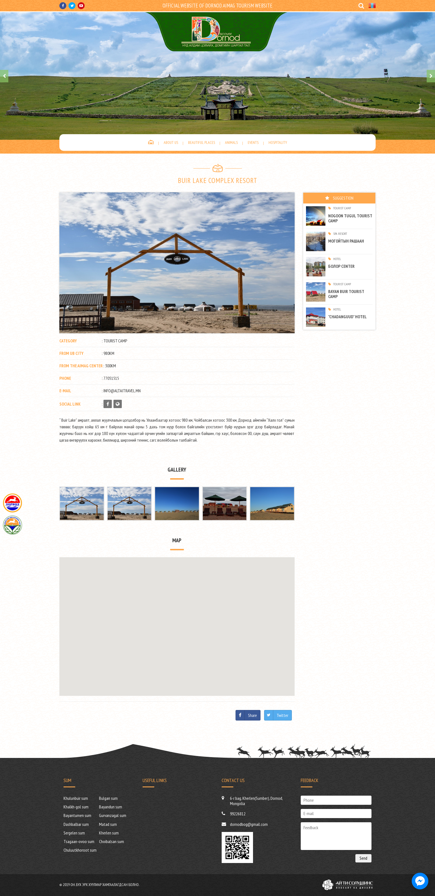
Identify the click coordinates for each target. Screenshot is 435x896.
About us (171, 142)
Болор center (341, 266)
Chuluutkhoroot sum (80, 850)
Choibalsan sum (111, 841)
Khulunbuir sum (76, 798)
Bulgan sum (108, 798)
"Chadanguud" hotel (347, 316)
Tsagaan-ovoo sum (79, 841)
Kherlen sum (109, 833)
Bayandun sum (110, 807)
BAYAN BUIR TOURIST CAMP (346, 294)
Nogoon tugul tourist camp (350, 218)
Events (253, 142)
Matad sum (108, 824)
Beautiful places (201, 142)
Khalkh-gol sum (76, 807)
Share (252, 715)
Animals (231, 142)
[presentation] (4, 76)
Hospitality (278, 142)
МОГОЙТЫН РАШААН (346, 241)
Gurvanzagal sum (112, 815)
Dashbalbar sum (76, 824)
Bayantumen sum (77, 815)
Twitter (282, 715)
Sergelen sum (74, 833)
